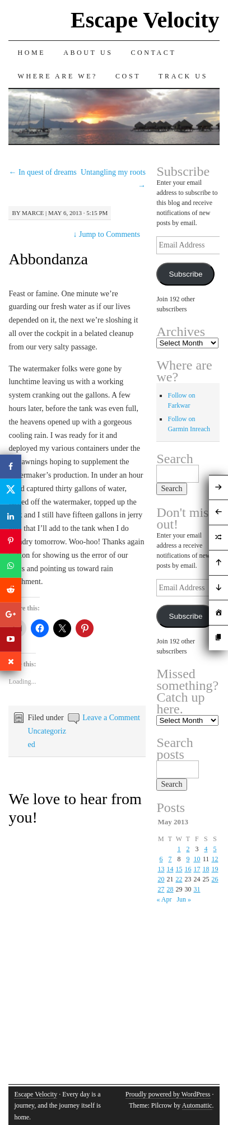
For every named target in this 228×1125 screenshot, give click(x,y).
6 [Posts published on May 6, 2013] (160, 859)
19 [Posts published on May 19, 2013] (215, 869)
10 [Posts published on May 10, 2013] (196, 859)
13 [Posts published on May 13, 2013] (160, 869)
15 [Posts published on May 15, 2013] (178, 869)
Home (31, 53)
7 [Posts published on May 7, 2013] (169, 859)
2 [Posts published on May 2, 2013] (187, 849)
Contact (153, 53)
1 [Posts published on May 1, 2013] (178, 849)
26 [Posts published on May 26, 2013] (215, 879)
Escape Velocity (145, 19)
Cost (128, 76)
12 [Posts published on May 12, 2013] (215, 859)
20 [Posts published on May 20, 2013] (160, 879)
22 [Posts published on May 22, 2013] (178, 879)
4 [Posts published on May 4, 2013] (205, 849)
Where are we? (57, 76)
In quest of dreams (42, 172)
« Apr (163, 899)
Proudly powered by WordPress (168, 1094)
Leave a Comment (111, 717)
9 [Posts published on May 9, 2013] (187, 859)
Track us (183, 76)
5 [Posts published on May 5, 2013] (215, 849)
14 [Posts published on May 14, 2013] (169, 869)
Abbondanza (48, 259)
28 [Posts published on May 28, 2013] (169, 889)
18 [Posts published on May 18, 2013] (205, 869)
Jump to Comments (106, 234)
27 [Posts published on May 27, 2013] (160, 889)
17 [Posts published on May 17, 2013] (196, 869)
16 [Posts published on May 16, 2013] (187, 869)
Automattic (197, 1105)
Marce (33, 212)
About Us (88, 53)
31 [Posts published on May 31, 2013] (196, 889)
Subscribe (185, 274)
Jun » (183, 899)
